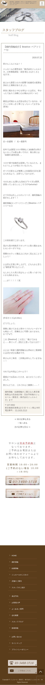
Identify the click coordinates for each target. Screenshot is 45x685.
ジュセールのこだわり (20, 545)
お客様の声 (16, 573)
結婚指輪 (15, 539)
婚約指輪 (15, 532)
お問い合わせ (17, 607)
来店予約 (15, 567)
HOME (14, 526)
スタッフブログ (17, 592)
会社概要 (15, 586)
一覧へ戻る (22, 423)
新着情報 (15, 599)
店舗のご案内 (17, 551)
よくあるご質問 (17, 579)
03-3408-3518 (21, 410)
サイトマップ (17, 614)
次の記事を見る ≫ (22, 427)
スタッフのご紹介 (18, 558)
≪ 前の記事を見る (22, 419)
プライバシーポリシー (20, 620)
